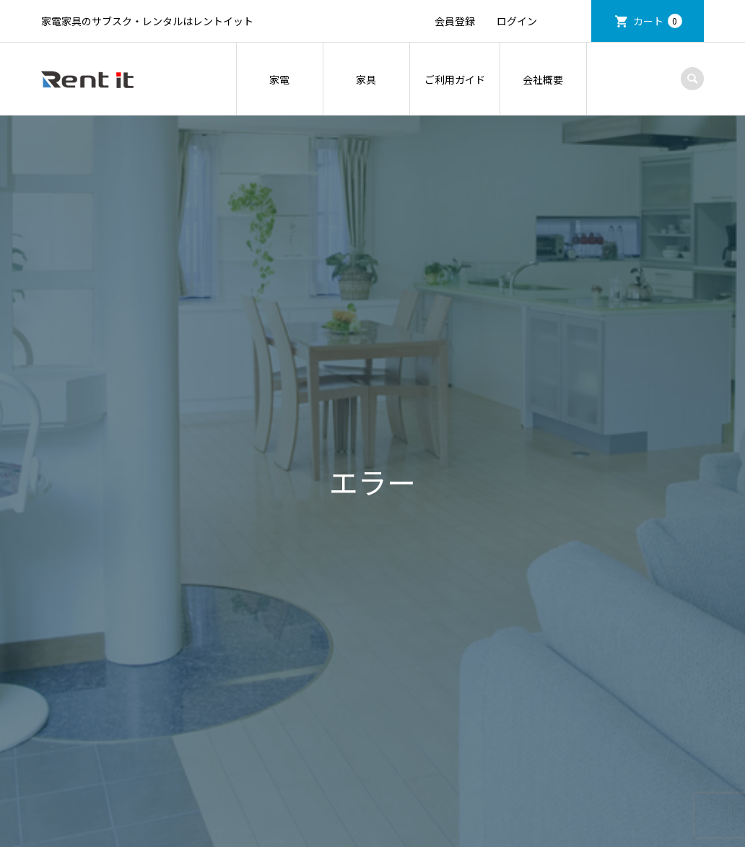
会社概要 (543, 79)
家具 (366, 79)
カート (657, 21)
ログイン (517, 21)
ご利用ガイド (454, 79)
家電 (279, 79)
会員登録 (455, 21)
